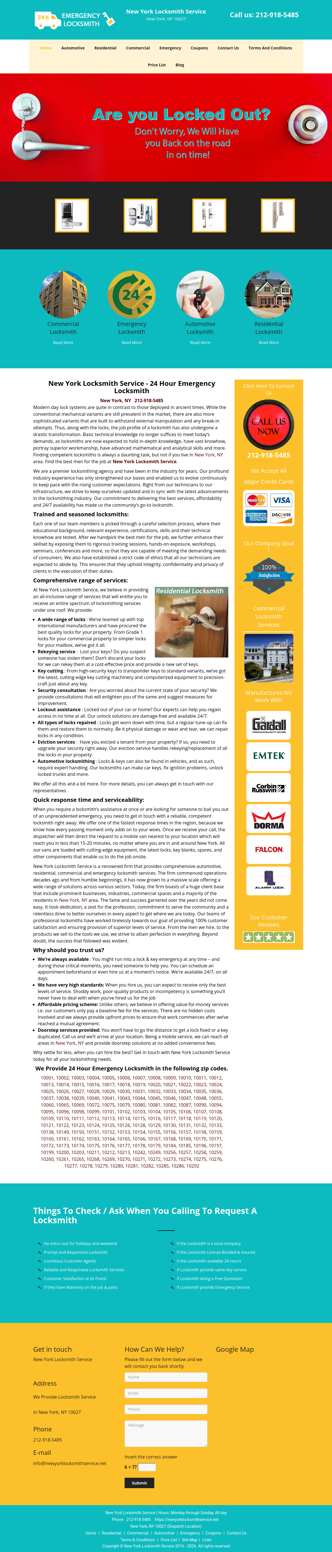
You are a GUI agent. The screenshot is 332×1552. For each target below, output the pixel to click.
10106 (184, 1112)
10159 (215, 1132)
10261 (62, 1159)
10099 (92, 1112)
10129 (153, 1125)
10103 (138, 1112)
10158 (200, 1132)
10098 (77, 1112)
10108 (215, 1112)
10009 (169, 1078)
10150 (77, 1132)
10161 (62, 1139)
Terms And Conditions (270, 48)
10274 (184, 1159)
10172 (47, 1145)
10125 (108, 1125)
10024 (215, 1084)
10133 (215, 1125)
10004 (92, 1078)
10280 (116, 1166)
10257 (184, 1152)
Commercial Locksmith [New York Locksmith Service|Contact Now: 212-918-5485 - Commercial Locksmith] (63, 328)
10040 (92, 1098)
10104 (153, 1112)
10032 (153, 1091)
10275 (200, 1159)
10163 (92, 1139)
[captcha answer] (147, 1467)
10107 (200, 1112)
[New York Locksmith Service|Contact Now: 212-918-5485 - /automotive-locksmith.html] (200, 294)
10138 (47, 1132)
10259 (215, 1152)
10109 (47, 1118)
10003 (77, 1078)
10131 (184, 1125)
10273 (169, 1159)
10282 (146, 1166)
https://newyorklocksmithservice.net (187, 1519)
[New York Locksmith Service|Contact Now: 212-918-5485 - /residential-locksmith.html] (268, 294)
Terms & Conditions (137, 1540)
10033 (169, 1091)
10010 (184, 1078)
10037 (47, 1098)
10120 (215, 1118)
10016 (92, 1084)
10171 (215, 1139)
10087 (184, 1105)
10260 (47, 1159)
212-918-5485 (277, 14)
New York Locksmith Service (145, 461)
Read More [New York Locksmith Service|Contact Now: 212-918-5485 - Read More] (63, 342)
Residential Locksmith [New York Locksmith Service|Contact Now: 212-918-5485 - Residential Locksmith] (268, 328)
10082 (169, 1105)
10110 (62, 1118)
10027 (77, 1091)
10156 (169, 1132)
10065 (62, 1105)
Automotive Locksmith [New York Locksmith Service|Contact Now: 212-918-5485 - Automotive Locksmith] (200, 328)
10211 (92, 1152)
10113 (108, 1118)
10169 (184, 1139)
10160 (47, 1139)
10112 (92, 1118)
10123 (77, 1125)
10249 (153, 1152)
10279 (101, 1166)
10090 (200, 1105)
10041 (108, 1098)
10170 (200, 1139)
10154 (138, 1132)
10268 (92, 1159)
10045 (153, 1098)
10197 (215, 1145)
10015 (77, 1084)
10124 (92, 1125)
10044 (138, 1098)
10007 (138, 1078)
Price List (157, 65)
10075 (108, 1105)
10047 (184, 1098)
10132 (200, 1125)
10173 (62, 1145)
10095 (47, 1112)
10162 (77, 1139)
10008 (153, 1078)
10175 (92, 1145)
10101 (108, 1112)
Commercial (138, 48)
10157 (184, 1132)
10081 (153, 1105)
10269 (108, 1159)
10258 (200, 1152)
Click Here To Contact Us (269, 389)
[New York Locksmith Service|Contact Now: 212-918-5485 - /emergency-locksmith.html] (131, 294)
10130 (169, 1125)
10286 (177, 1166)
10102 (123, 1112)
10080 (138, 1105)
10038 (62, 1098)
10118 (184, 1118)
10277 (70, 1166)
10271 (138, 1159)
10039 (77, 1098)
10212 (108, 1152)
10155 (153, 1132)
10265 (77, 1159)
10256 (169, 1152)
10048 (200, 1098)
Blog (179, 65)
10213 (123, 1152)
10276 (215, 1159)
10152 (108, 1132)
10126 (123, 1125)
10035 (200, 1091)
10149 (62, 1132)
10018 (123, 1084)
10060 (47, 1105)
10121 (47, 1125)
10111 (77, 1118)
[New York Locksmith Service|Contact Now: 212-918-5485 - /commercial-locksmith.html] (63, 294)
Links (207, 1540)
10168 (169, 1139)
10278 (85, 1166)
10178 (138, 1145)
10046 (169, 1098)
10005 (108, 1078)
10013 (47, 1084)
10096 (62, 1112)
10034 (184, 1091)
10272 (153, 1159)
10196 (200, 1145)
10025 (47, 1091)
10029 (108, 1091)
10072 (92, 1105)
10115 (138, 1118)
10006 (123, 1078)
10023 (200, 1084)
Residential (105, 48)
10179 (153, 1145)
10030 (123, 1091)
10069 (77, 1105)
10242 (138, 1152)
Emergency (170, 48)
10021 (169, 1084)
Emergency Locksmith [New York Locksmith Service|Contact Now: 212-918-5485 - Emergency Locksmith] (131, 328)
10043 (123, 1098)
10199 (47, 1152)
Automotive (73, 48)
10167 (153, 1139)
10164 (108, 1139)
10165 (123, 1139)
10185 (184, 1145)
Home (46, 48)
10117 (169, 1118)
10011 (200, 1078)
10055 (215, 1098)
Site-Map (190, 1540)
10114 (123, 1118)
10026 (62, 1091)
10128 (138, 1125)
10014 (62, 1084)
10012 (215, 1078)
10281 (131, 1166)
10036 (215, 1091)
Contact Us (228, 48)
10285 (162, 1166)
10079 (123, 1105)
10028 (92, 1091)
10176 (108, 1145)
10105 (169, 1112)
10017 (108, 1084)
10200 (62, 1152)
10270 (123, 1159)
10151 (92, 1132)
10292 (192, 1166)
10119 (200, 1118)
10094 (215, 1105)
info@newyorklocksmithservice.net (70, 1463)
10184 (169, 1145)
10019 (138, 1084)
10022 (184, 1084)
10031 (138, 1091)
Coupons (199, 48)
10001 (47, 1078)
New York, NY (115, 400)
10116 (153, 1118)
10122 (62, 1125)
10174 (77, 1145)
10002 (62, 1078)
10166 (138, 1139)
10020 (153, 1084)
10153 (123, 1132)
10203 (77, 1152)
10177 (123, 1145)
